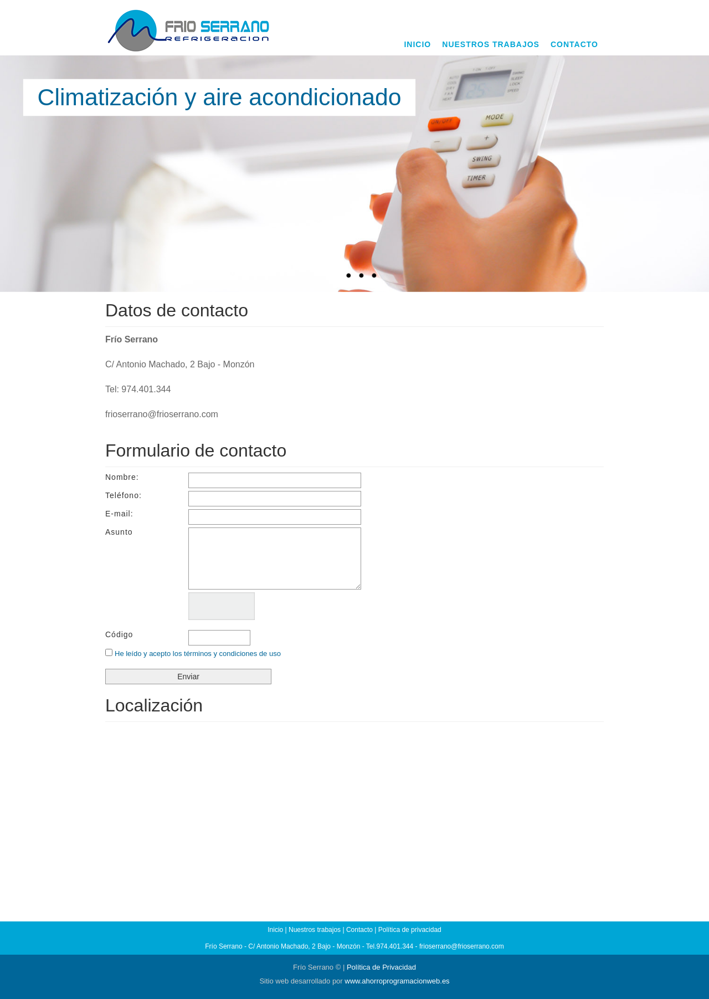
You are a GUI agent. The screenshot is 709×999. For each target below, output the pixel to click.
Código (119, 634)
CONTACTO (574, 44)
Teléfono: (123, 495)
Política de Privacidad (381, 967)
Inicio (275, 930)
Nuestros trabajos (315, 930)
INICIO (417, 44)
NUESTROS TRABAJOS (491, 44)
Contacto (359, 930)
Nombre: (122, 477)
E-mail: (119, 513)
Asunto (119, 531)
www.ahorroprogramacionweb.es (397, 981)
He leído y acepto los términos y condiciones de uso (198, 653)
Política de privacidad (409, 930)
